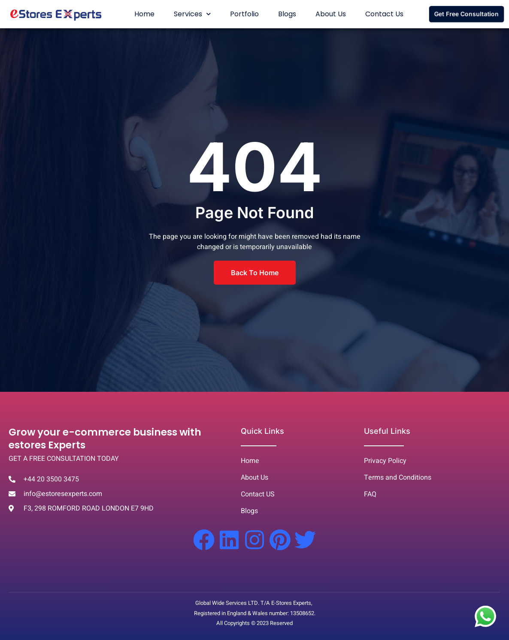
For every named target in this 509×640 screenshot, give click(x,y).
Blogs (287, 14)
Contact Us (384, 14)
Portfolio (244, 14)
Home (144, 14)
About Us (330, 14)
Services (192, 14)
